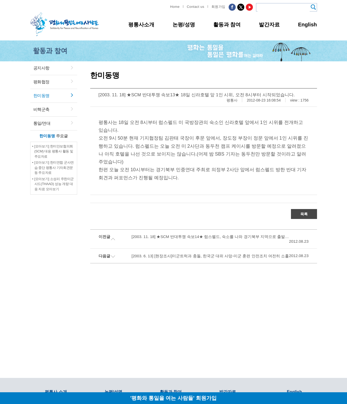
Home (175, 7)
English (307, 24)
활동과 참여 (227, 24)
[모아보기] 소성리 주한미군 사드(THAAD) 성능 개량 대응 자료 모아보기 (54, 184)
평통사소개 (141, 24)
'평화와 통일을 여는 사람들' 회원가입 (173, 398)
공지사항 (41, 68)
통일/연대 (42, 123)
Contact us (195, 7)
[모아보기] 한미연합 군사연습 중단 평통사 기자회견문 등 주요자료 (54, 168)
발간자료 (269, 24)
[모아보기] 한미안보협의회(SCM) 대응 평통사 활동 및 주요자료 (53, 151)
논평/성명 (184, 24)
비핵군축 (41, 109)
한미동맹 (41, 95)
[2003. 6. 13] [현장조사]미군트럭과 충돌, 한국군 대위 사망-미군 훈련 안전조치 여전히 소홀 (210, 256)
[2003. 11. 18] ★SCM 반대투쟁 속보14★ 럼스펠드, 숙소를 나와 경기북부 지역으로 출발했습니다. (210, 236)
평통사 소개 (56, 392)
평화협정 (41, 82)
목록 (304, 214)
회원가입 (218, 7)
